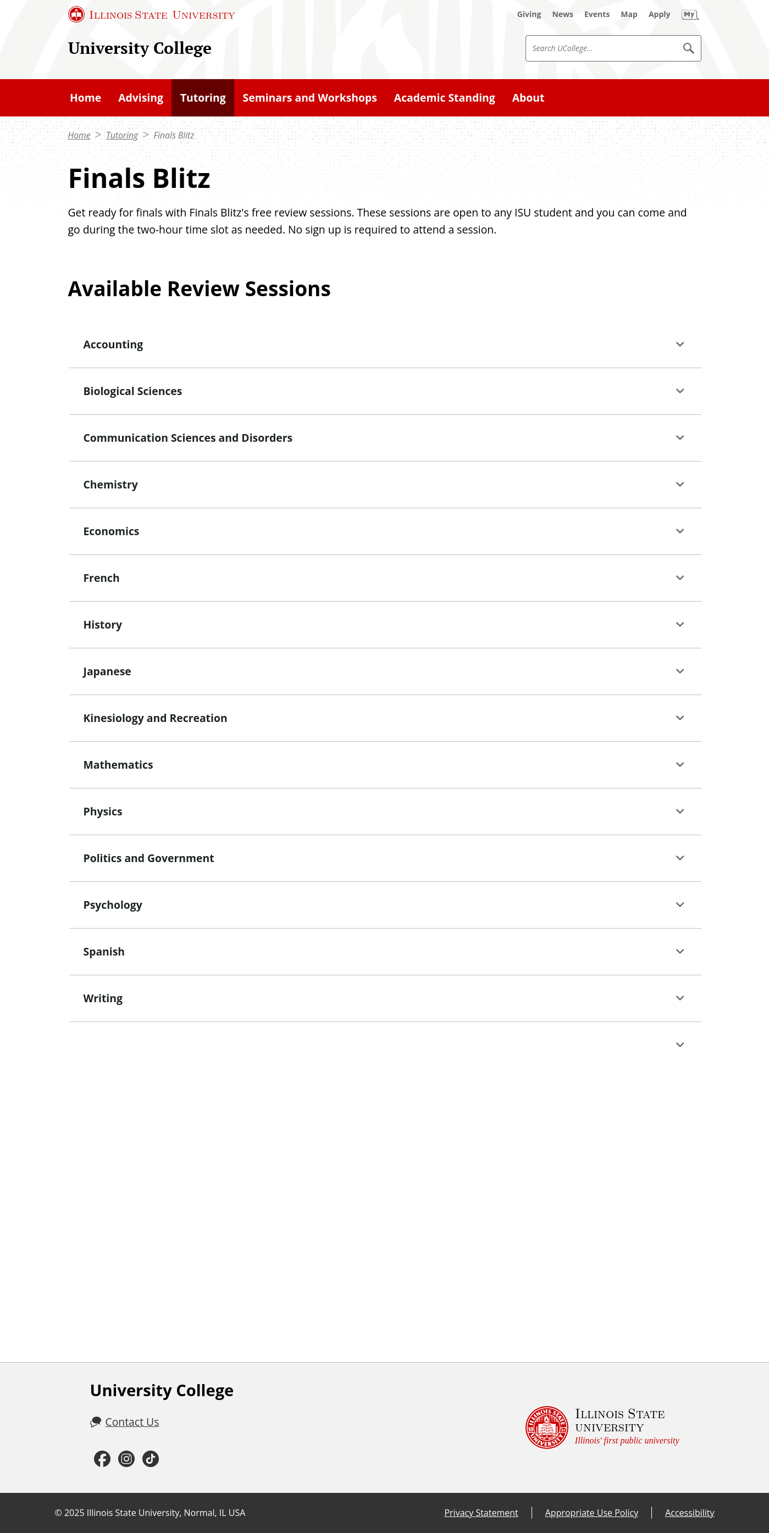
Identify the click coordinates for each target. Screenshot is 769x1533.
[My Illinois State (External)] (690, 14)
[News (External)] (563, 14)
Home (79, 135)
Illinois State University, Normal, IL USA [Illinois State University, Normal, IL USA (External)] (166, 1513)
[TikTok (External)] (151, 1459)
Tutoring (122, 135)
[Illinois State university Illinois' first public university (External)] (602, 1427)
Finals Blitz (174, 135)
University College (140, 48)
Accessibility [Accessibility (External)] (689, 1513)
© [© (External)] (58, 1513)
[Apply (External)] (659, 14)
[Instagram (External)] (126, 1459)
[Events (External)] (597, 14)
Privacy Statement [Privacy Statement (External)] (481, 1513)
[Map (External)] (629, 14)
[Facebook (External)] (102, 1459)
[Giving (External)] (529, 14)
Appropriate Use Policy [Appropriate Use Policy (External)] (591, 1513)
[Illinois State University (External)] (151, 14)
